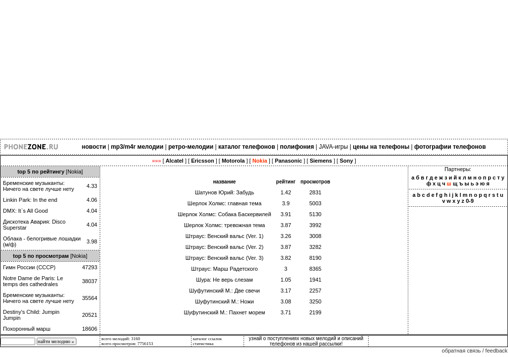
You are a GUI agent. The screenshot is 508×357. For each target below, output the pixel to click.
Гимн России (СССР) (29, 267)
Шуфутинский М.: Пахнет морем (224, 312)
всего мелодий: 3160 (120, 338)
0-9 (470, 201)
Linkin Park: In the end (30, 200)
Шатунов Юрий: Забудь (224, 192)
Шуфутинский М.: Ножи (224, 301)
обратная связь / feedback (475, 351)
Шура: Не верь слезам (224, 280)
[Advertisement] (254, 69)
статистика (203, 343)
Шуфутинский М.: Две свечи (224, 291)
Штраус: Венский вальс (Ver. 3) (224, 258)
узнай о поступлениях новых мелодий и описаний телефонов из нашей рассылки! (306, 341)
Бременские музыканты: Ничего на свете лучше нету (38, 186)
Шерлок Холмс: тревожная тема (224, 225)
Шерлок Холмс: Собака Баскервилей (224, 214)
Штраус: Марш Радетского (224, 269)
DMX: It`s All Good (25, 211)
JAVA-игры (333, 146)
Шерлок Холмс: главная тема (224, 203)
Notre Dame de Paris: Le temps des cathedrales (33, 281)
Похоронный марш (27, 329)
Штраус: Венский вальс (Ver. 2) (224, 247)
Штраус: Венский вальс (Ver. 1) (224, 236)
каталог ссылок (207, 338)
